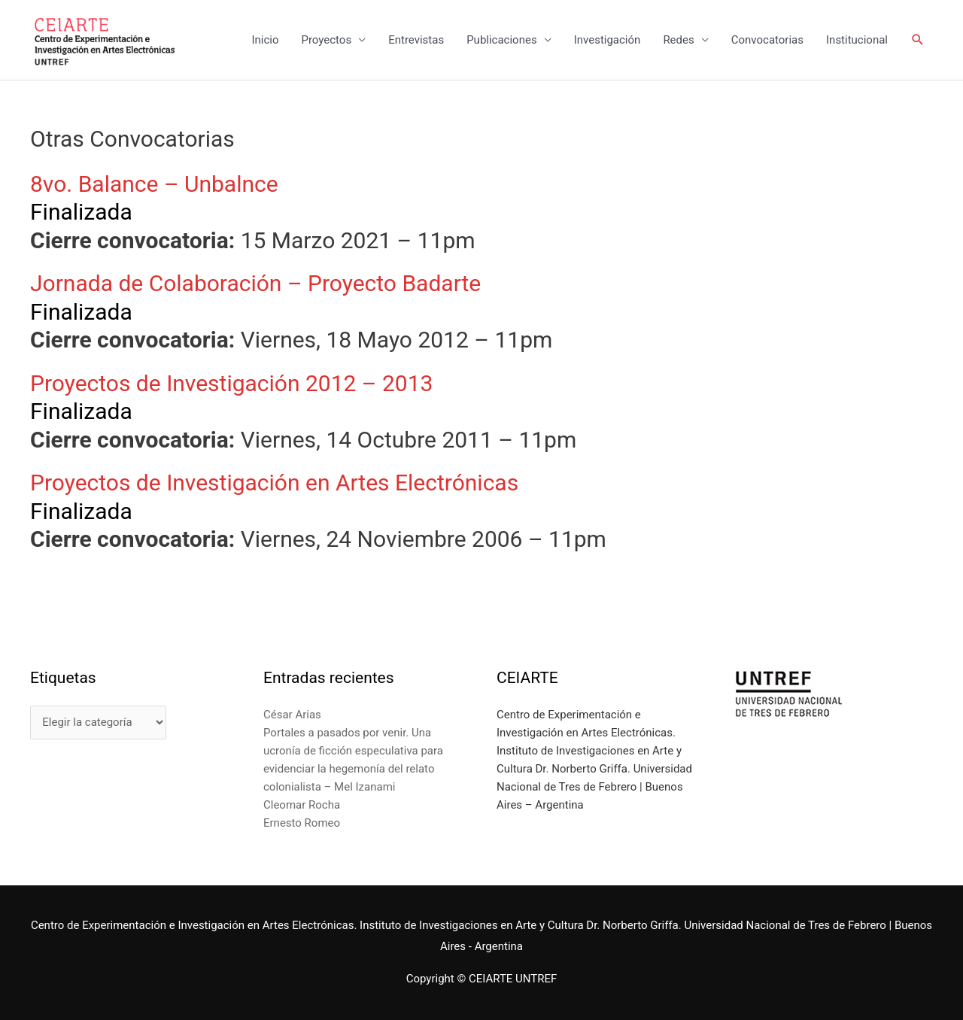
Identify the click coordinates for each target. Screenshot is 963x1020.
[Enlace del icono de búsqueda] (917, 39)
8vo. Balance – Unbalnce (154, 184)
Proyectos (326, 40)
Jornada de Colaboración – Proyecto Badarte (255, 283)
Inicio (264, 40)
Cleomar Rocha (301, 805)
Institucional (857, 40)
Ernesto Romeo (301, 823)
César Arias (292, 714)
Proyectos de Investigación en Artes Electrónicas (274, 482)
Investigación (607, 40)
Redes (678, 40)
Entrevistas (416, 40)
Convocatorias (767, 40)
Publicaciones (501, 40)
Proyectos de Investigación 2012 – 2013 (231, 383)
